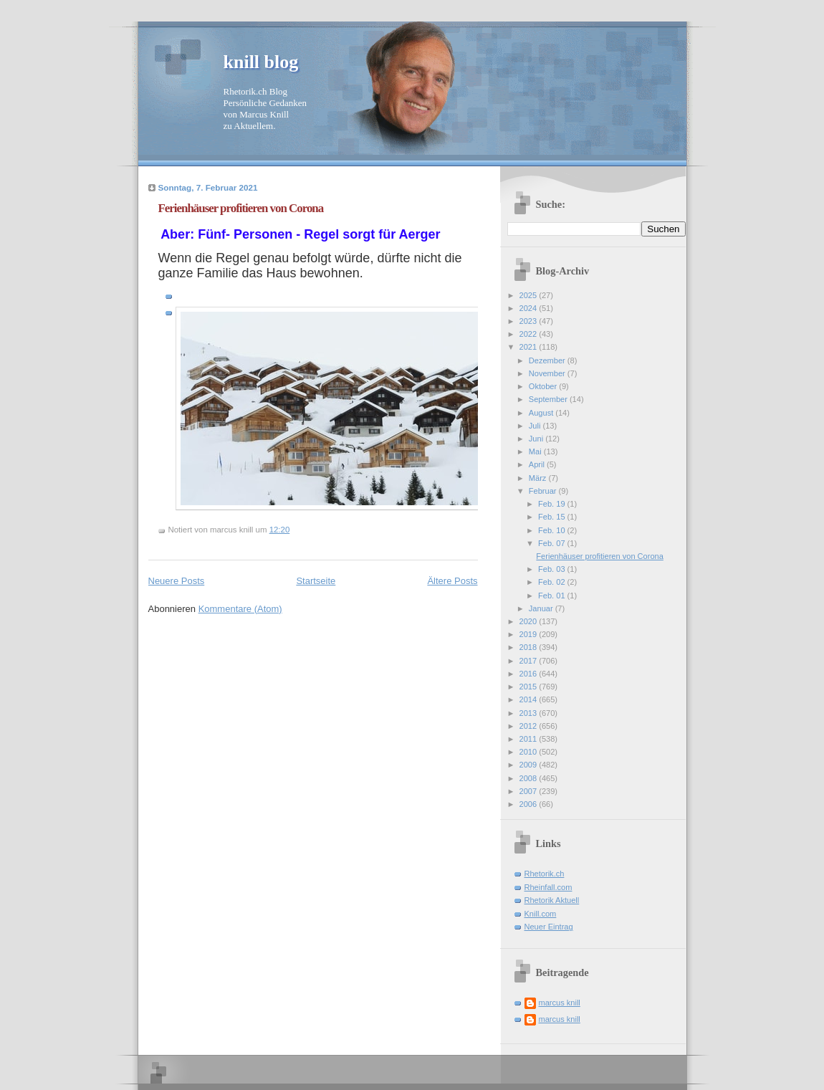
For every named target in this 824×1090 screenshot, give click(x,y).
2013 (529, 713)
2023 (529, 321)
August (542, 412)
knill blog (261, 62)
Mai (536, 451)
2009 (529, 764)
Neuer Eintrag (548, 926)
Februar (544, 491)
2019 (529, 634)
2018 (529, 647)
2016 (529, 673)
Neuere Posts (176, 580)
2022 (529, 334)
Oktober (544, 386)
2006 (529, 804)
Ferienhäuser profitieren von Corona (241, 208)
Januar (542, 608)
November (548, 373)
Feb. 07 (552, 543)
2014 (529, 699)
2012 (529, 726)
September (549, 399)
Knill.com (540, 913)
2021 (529, 347)
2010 (529, 751)
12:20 (279, 529)
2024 (529, 308)
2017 (529, 660)
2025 (529, 295)
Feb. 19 (552, 503)
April (538, 464)
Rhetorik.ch (544, 873)
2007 (529, 791)
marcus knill (559, 1002)
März (539, 478)
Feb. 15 (552, 516)
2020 (529, 621)
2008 (529, 778)
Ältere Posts (452, 580)
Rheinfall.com (548, 887)
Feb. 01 (552, 595)
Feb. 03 (552, 569)
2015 (529, 686)
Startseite (315, 580)
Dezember (548, 360)
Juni (537, 438)
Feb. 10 (552, 530)
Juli (536, 425)
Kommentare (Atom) (240, 608)
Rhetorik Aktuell (552, 900)
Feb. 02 (552, 582)
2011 (529, 739)
